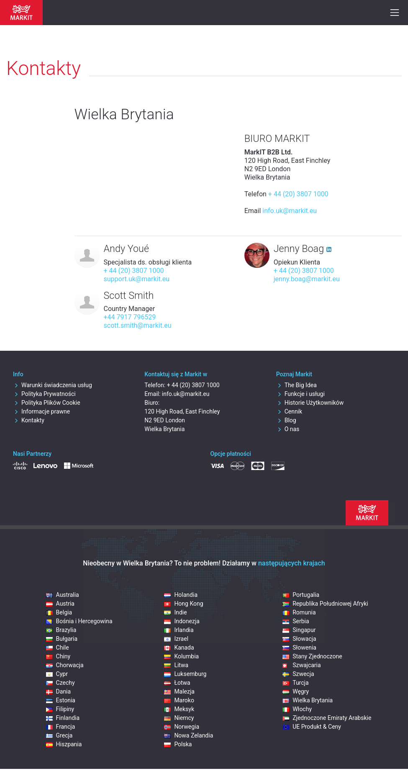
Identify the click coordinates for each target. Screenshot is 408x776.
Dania (58, 691)
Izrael (176, 638)
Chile (57, 647)
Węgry (295, 691)
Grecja (59, 735)
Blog (286, 420)
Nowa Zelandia (188, 735)
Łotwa (177, 682)
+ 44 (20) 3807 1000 (298, 194)
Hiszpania (64, 744)
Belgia (59, 612)
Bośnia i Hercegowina (79, 621)
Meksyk (179, 709)
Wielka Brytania (307, 700)
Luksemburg (185, 674)
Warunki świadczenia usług (52, 385)
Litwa (176, 665)
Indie (175, 612)
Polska (178, 744)
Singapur (299, 630)
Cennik (289, 411)
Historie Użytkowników (310, 402)
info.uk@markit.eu (289, 211)
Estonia (60, 700)
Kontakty (28, 420)
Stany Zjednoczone (312, 656)
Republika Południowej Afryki (325, 603)
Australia (62, 594)
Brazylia (61, 630)
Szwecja (298, 674)
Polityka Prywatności (44, 394)
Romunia (299, 612)
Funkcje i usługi (300, 394)
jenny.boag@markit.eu (307, 279)
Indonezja (181, 621)
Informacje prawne (41, 411)
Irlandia (178, 630)
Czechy (60, 682)
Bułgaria (61, 638)
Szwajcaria (301, 665)
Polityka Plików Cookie (46, 402)
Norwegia (181, 726)
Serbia (295, 621)
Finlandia (63, 717)
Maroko (179, 700)
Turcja (295, 682)
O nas (288, 429)
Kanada (179, 647)
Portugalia (300, 594)
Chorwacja (65, 665)
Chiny (58, 656)
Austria (60, 603)
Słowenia (299, 647)
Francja (60, 726)
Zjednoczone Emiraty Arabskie (326, 717)
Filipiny (60, 709)
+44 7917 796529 (130, 317)
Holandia (181, 594)
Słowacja (299, 638)
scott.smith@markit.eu (138, 325)
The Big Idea (296, 385)
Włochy (297, 709)
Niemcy (179, 717)
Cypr (57, 674)
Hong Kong (183, 603)
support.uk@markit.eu (137, 279)
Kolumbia (181, 656)
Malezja (179, 691)
